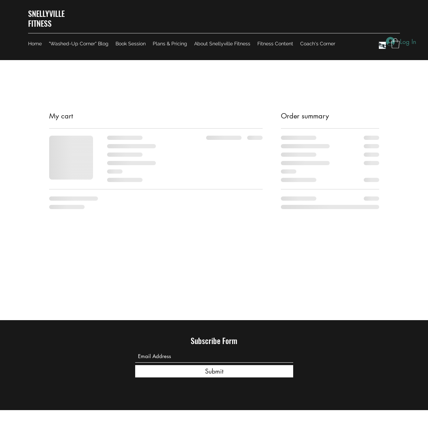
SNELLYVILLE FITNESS (46, 18)
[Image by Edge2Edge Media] (382, 45)
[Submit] (214, 371)
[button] (395, 43)
